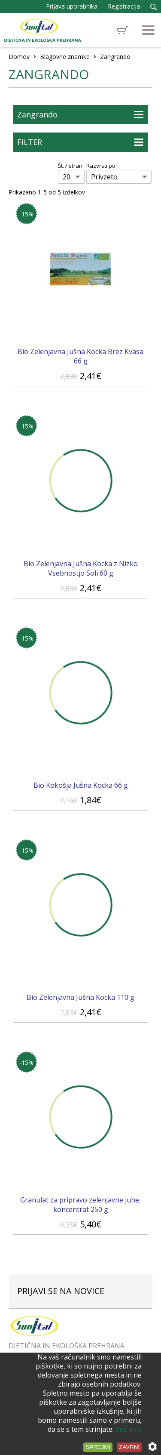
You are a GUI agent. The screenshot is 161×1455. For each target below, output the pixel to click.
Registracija (124, 6)
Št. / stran (70, 166)
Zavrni (129, 1447)
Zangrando (37, 114)
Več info (128, 1429)
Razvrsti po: (101, 166)
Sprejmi (97, 1447)
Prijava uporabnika (71, 6)
